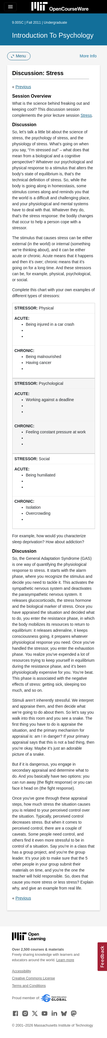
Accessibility (21, 971)
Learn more (65, 960)
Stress (86, 115)
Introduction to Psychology (53, 35)
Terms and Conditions (29, 986)
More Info (88, 56)
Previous (23, 87)
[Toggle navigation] (10, 7)
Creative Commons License (33, 978)
